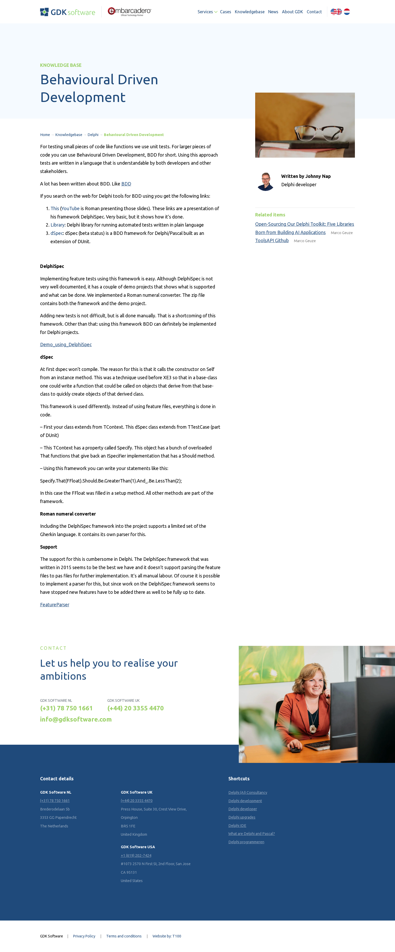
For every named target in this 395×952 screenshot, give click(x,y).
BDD (126, 183)
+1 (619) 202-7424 (136, 855)
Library (58, 224)
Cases (225, 11)
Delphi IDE (237, 826)
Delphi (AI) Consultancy (247, 792)
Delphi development (245, 801)
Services (205, 11)
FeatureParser (54, 604)
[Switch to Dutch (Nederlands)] (347, 12)
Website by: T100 (167, 936)
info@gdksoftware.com (76, 719)
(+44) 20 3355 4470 (135, 708)
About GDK (292, 11)
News (273, 11)
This (55, 208)
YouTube (70, 208)
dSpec (57, 233)
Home (45, 135)
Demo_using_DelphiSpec (66, 344)
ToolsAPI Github (272, 240)
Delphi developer (242, 809)
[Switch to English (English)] (336, 12)
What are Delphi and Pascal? (251, 834)
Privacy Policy (84, 936)
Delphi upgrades (241, 817)
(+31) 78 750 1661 (66, 708)
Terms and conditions (124, 936)
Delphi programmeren (246, 842)
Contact (314, 11)
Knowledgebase (250, 11)
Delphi (92, 135)
